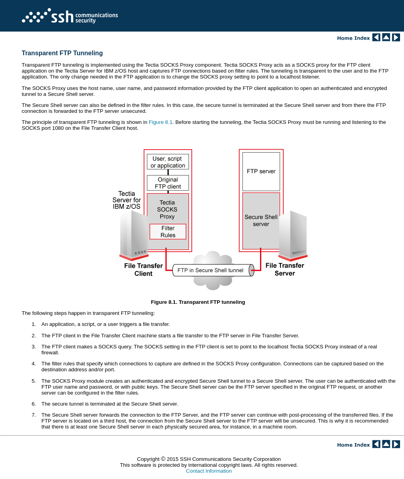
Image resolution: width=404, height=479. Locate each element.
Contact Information (209, 471)
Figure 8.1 (160, 122)
